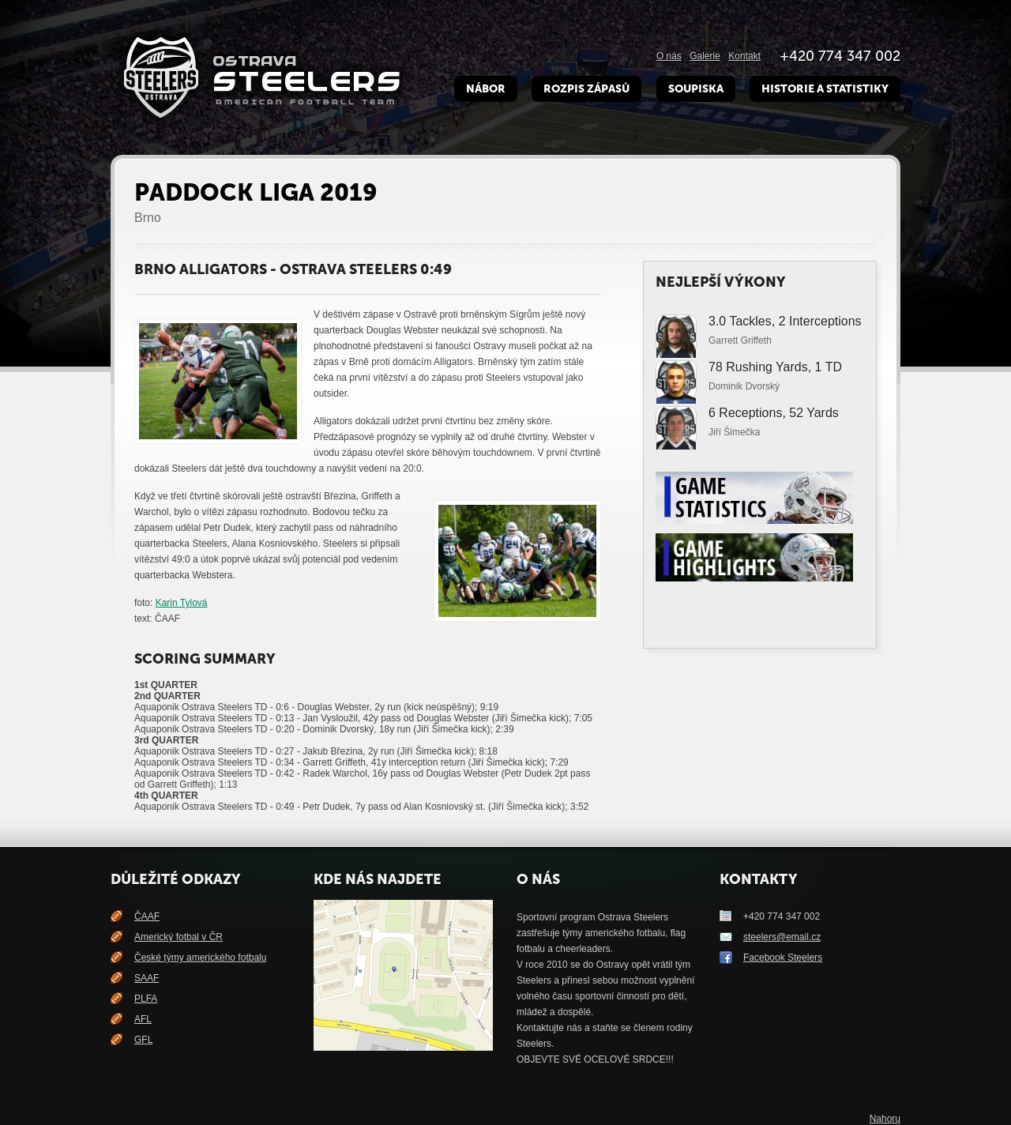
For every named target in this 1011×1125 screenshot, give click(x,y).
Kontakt (744, 56)
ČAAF (147, 916)
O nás (669, 56)
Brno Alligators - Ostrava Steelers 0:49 (293, 269)
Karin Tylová (182, 602)
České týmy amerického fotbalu (200, 957)
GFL (143, 1039)
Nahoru (885, 1118)
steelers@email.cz (782, 937)
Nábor (486, 89)
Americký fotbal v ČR (178, 937)
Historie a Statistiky (825, 89)
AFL (143, 1019)
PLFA (145, 998)
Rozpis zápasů (586, 89)
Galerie (705, 56)
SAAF (146, 978)
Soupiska (695, 89)
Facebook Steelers (782, 957)
